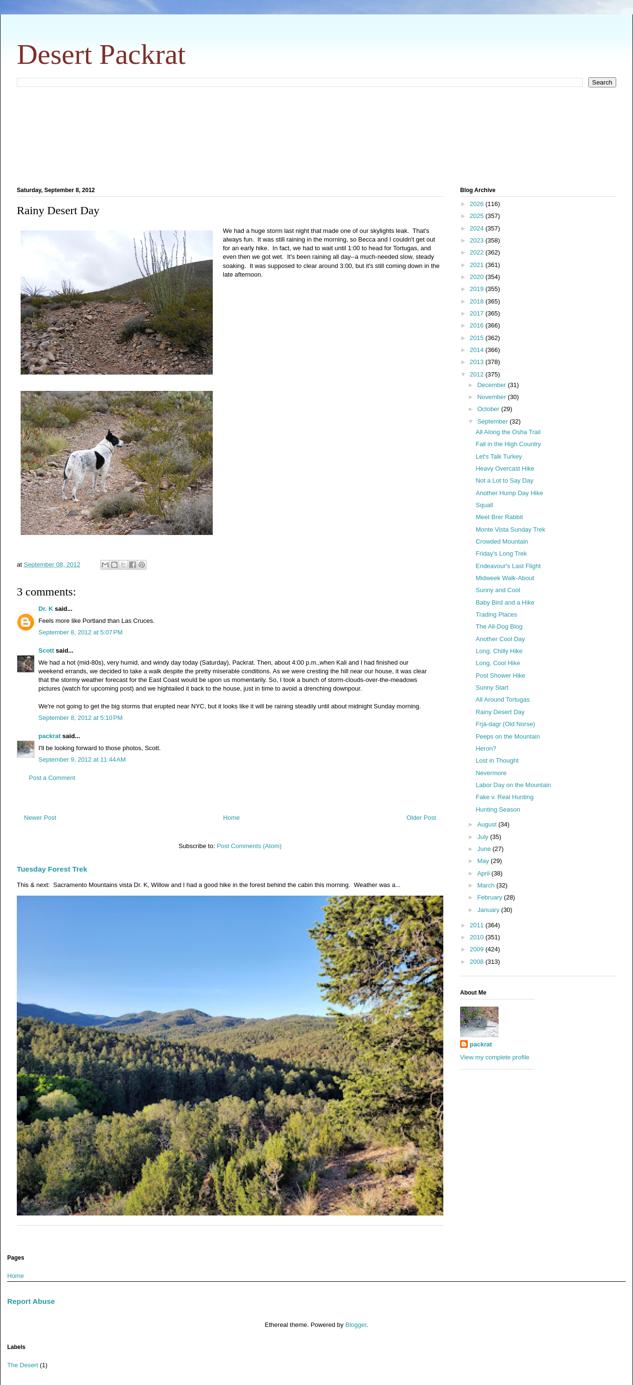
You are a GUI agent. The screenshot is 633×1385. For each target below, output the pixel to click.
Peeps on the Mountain (507, 736)
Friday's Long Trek (501, 553)
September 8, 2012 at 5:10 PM (80, 717)
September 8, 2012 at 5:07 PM (80, 632)
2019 (478, 288)
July (483, 836)
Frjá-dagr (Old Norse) (505, 724)
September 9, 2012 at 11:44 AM (82, 759)
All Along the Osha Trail (507, 432)
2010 (478, 937)
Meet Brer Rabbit (499, 517)
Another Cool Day (500, 639)
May (484, 860)
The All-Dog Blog (499, 626)
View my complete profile (494, 1057)
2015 (478, 337)
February (490, 897)
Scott (46, 650)
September (493, 421)
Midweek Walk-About (504, 578)
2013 (478, 361)
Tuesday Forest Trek (52, 869)
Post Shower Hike (500, 675)
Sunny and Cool (497, 590)
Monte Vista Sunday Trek (510, 529)
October (489, 409)
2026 (478, 203)
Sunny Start (491, 687)
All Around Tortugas (502, 699)
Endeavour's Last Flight (507, 566)
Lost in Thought (496, 760)
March (487, 885)
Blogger (355, 1324)
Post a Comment (52, 777)
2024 (478, 228)
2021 (478, 264)
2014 (478, 349)
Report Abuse (31, 1301)
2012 (478, 374)
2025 (478, 215)
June (485, 848)
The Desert (22, 1365)
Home (231, 817)
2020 (478, 276)
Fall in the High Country (508, 444)
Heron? (485, 748)
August (488, 824)
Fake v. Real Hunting (504, 797)
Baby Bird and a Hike (504, 602)
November (492, 397)
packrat (49, 736)
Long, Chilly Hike (499, 651)
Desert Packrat (101, 54)
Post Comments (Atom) (249, 846)
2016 (478, 325)
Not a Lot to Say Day (504, 480)
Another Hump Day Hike (509, 493)
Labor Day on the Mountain (513, 785)
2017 (478, 313)
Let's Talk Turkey (498, 456)
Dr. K (45, 608)
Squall (484, 505)
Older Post (421, 817)
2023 (478, 240)
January (489, 909)
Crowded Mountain (501, 541)
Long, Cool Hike (497, 663)
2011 (478, 925)
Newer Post (40, 817)
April (484, 873)
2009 (478, 949)
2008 (478, 961)
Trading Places (496, 614)
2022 (478, 252)
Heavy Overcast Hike (504, 468)
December (492, 385)
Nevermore (490, 773)
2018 (478, 301)
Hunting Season (497, 809)
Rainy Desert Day (499, 712)
